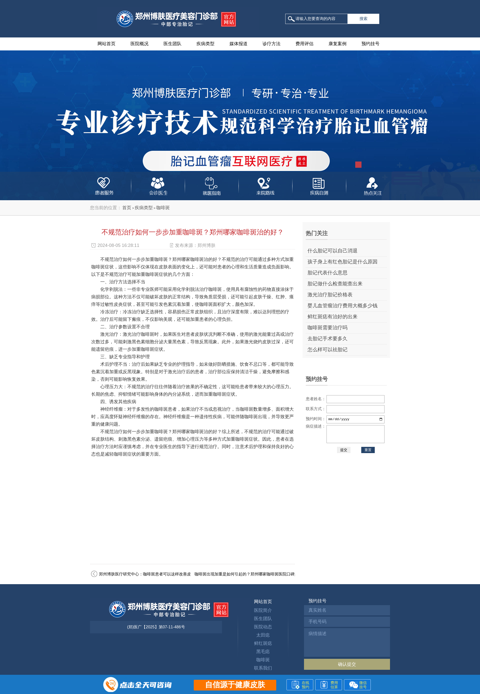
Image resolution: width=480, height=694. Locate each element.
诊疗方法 (271, 43)
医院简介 (263, 610)
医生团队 (173, 43)
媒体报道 (239, 43)
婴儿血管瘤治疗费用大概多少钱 (343, 305)
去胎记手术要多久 (328, 338)
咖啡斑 (163, 207)
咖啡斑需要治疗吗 (328, 327)
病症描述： (316, 426)
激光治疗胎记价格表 (330, 294)
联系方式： (316, 409)
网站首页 (107, 43)
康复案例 (337, 43)
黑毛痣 (263, 651)
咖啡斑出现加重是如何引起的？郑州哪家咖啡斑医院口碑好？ (248, 574)
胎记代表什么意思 (328, 272)
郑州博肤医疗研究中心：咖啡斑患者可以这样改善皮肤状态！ (153, 574)
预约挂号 (371, 43)
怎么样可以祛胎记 (328, 349)
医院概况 (139, 43)
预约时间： (316, 419)
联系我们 (263, 668)
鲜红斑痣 (263, 643)
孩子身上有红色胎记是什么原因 (343, 261)
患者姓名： (316, 399)
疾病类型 (205, 43)
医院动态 (263, 626)
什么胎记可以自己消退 (333, 250)
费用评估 (305, 43)
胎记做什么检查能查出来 (335, 283)
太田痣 (263, 635)
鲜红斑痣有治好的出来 (333, 316)
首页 (126, 207)
